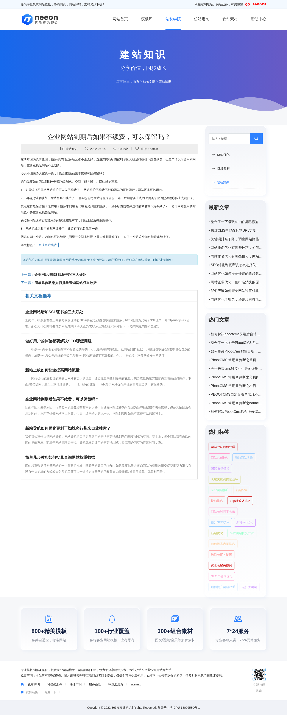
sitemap (136, 693)
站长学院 (173, 19)
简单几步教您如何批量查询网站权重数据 (65, 283)
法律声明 (76, 693)
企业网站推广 (220, 490)
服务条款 (95, 693)
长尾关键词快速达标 (224, 479)
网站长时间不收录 (223, 511)
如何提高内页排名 (223, 544)
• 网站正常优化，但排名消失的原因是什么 (236, 282)
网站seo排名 (219, 457)
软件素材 (230, 19)
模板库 (147, 19)
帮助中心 (258, 19)
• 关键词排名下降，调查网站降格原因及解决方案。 (236, 239)
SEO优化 (220, 154)
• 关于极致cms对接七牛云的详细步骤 (236, 368)
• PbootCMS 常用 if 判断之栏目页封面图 (236, 386)
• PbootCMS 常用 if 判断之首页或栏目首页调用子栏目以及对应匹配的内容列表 (236, 360)
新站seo (241, 490)
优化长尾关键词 (221, 565)
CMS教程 (221, 168)
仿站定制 (201, 19)
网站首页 (120, 19)
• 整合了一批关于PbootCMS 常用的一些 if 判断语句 (236, 343)
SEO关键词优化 (221, 576)
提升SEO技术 (220, 522)
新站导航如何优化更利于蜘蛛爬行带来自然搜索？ (68, 428)
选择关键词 (249, 587)
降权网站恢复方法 (242, 533)
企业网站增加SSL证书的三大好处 (60, 274)
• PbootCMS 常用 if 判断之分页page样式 (236, 377)
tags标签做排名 (240, 500)
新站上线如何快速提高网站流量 (52, 370)
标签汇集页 (115, 693)
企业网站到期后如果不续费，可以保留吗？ (62, 399)
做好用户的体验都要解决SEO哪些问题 (58, 341)
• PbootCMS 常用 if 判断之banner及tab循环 (236, 403)
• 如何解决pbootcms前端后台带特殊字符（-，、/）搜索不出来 (236, 334)
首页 (134, 81)
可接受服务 (54, 693)
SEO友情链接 (220, 468)
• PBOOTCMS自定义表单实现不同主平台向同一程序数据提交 (236, 394)
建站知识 (166, 81)
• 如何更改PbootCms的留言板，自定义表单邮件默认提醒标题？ (236, 351)
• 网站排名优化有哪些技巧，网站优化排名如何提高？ (236, 256)
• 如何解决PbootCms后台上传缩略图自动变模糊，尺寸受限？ (236, 411)
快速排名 (217, 500)
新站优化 (217, 533)
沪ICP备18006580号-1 (185, 716)
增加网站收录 (244, 457)
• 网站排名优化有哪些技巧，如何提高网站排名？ (236, 248)
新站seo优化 (244, 522)
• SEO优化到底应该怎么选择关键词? (236, 265)
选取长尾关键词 (221, 554)
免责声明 (34, 693)
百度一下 (50, 701)
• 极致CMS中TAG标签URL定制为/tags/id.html (236, 230)
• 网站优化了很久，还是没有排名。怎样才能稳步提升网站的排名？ (236, 299)
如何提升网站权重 (223, 587)
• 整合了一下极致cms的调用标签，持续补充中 (236, 222)
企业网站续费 (48, 245)
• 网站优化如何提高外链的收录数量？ (236, 273)
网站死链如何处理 (223, 447)
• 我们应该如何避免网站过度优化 (234, 291)
